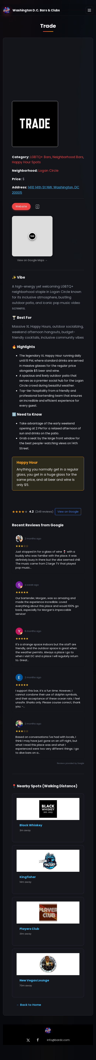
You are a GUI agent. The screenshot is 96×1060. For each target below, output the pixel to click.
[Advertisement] (48, 71)
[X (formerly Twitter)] (28, 1040)
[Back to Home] (48, 1031)
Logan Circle (48, 170)
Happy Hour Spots (26, 162)
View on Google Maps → (32, 260)
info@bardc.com (58, 1040)
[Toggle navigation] (89, 10)
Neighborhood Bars (68, 157)
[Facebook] (38, 1040)
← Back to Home (28, 1005)
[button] (32, 236)
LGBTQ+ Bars (40, 157)
